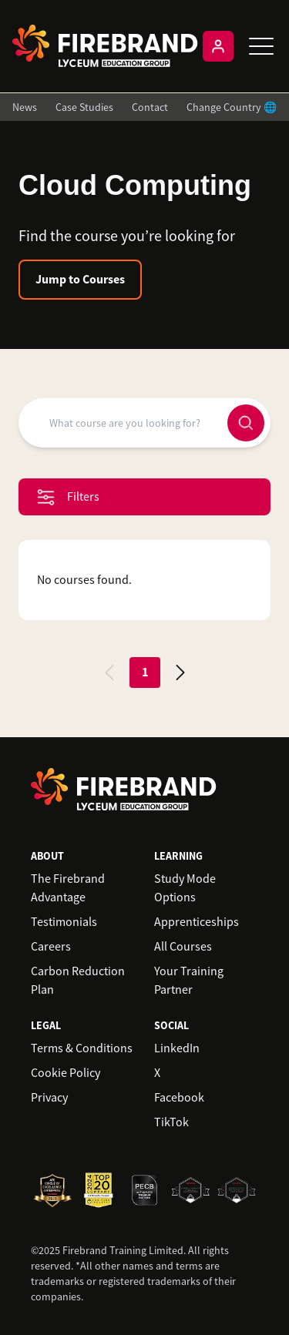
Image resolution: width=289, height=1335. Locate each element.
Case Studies (84, 107)
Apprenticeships (196, 922)
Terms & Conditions (82, 1048)
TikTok (171, 1122)
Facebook (179, 1097)
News (24, 107)
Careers (51, 946)
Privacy (49, 1097)
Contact (150, 107)
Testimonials (64, 922)
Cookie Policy (65, 1073)
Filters (68, 497)
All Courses (183, 946)
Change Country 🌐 (232, 107)
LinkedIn (177, 1048)
